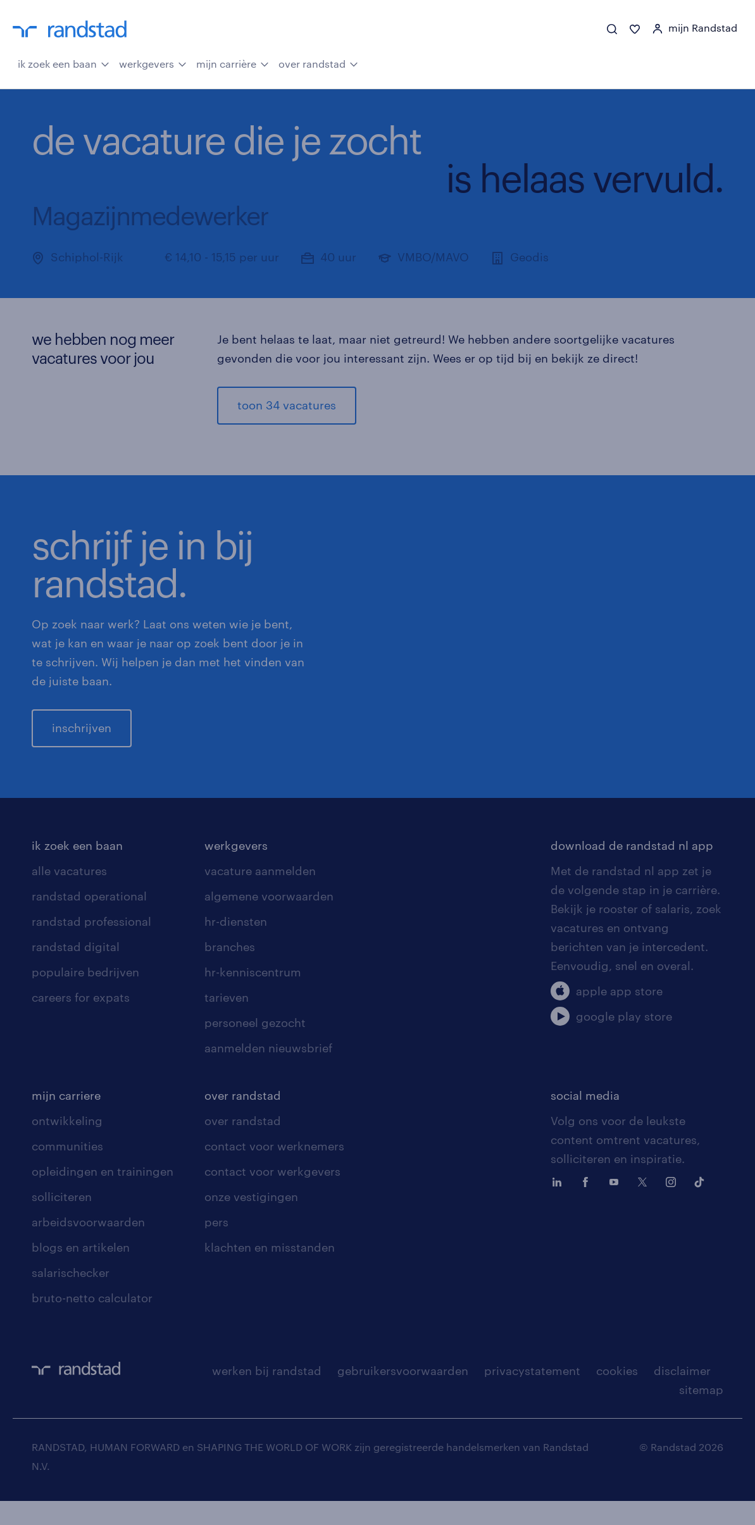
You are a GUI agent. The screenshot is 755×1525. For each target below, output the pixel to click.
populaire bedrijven (85, 996)
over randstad (318, 63)
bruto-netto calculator (92, 1322)
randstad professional (91, 945)
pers (216, 1246)
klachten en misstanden (269, 1271)
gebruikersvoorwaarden (402, 1395)
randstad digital (76, 971)
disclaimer (682, 1395)
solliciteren (62, 1221)
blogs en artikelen (81, 1271)
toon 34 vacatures (286, 406)
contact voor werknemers (274, 1170)
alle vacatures (69, 895)
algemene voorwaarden (269, 920)
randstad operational (89, 920)
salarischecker (70, 1297)
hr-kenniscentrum (252, 996)
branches (229, 971)
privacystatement (532, 1395)
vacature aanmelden (260, 895)
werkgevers (153, 63)
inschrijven (81, 740)
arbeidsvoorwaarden (88, 1246)
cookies (617, 1395)
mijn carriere (66, 1119)
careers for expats (81, 1021)
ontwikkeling (67, 1145)
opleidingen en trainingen (102, 1195)
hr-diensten (235, 945)
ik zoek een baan (63, 63)
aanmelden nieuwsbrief (268, 1072)
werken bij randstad (266, 1395)
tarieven (226, 1021)
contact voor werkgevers (272, 1195)
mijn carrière (232, 63)
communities (67, 1170)
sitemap (701, 1414)
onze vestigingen (251, 1221)
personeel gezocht (255, 1047)
